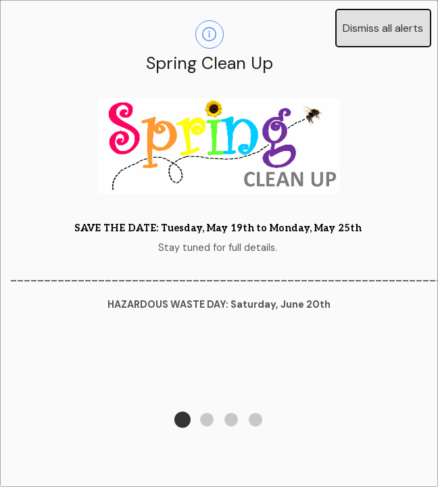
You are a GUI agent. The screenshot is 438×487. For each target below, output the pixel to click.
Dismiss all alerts (383, 28)
